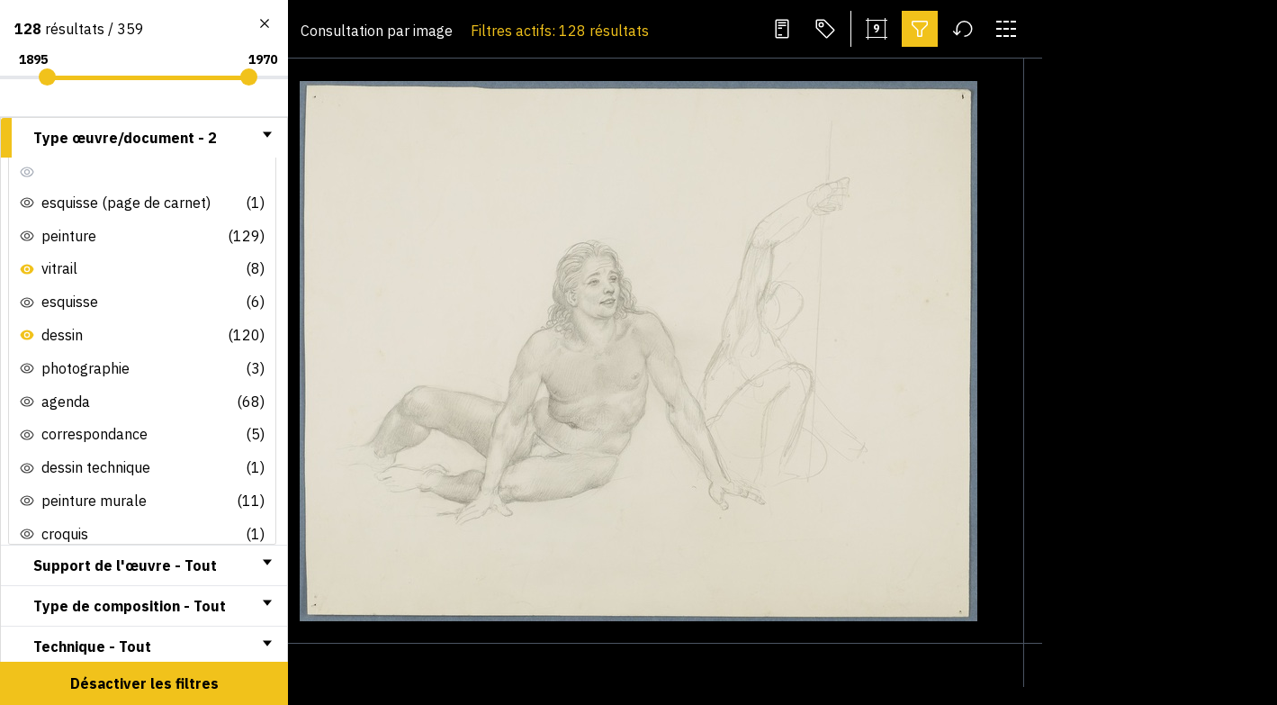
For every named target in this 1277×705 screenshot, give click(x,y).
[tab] (144, 138)
